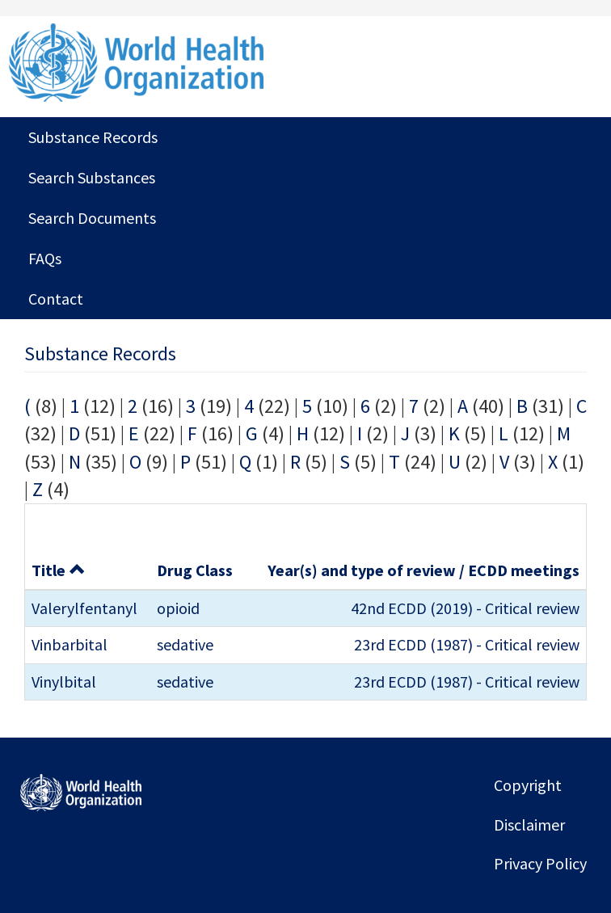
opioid (178, 608)
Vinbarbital (69, 644)
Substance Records (93, 137)
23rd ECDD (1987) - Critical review (466, 644)
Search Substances (91, 177)
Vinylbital (64, 681)
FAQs (44, 258)
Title (59, 570)
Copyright (528, 785)
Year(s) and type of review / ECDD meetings (423, 570)
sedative (185, 644)
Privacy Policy (540, 863)
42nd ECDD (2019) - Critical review (465, 608)
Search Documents (92, 218)
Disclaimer (529, 824)
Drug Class (195, 570)
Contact (55, 298)
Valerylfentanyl (84, 608)
